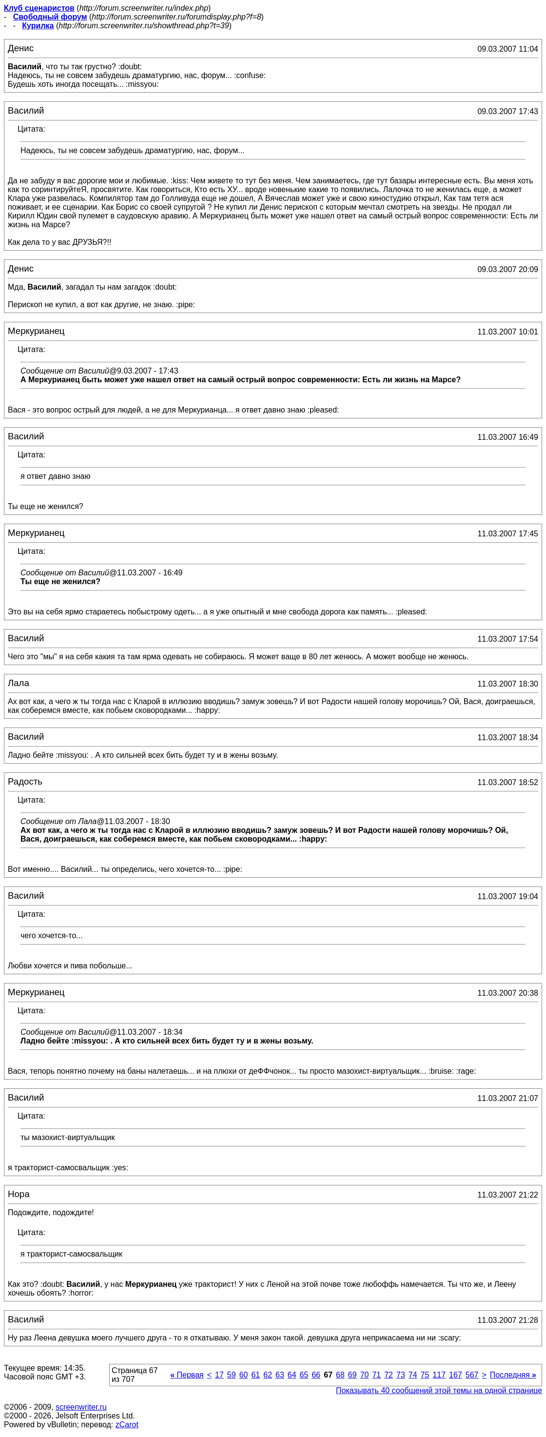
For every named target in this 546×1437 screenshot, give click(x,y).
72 (388, 1375)
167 (455, 1375)
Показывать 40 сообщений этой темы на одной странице (439, 1390)
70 (364, 1375)
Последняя (513, 1375)
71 (376, 1375)
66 (316, 1375)
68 (340, 1375)
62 (267, 1375)
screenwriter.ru (81, 1407)
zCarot (127, 1424)
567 (472, 1375)
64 (292, 1375)
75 (425, 1375)
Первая (187, 1375)
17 (219, 1375)
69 (352, 1375)
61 (255, 1375)
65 (304, 1375)
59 (231, 1375)
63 (279, 1375)
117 (439, 1375)
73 (400, 1375)
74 (413, 1375)
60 (243, 1375)
